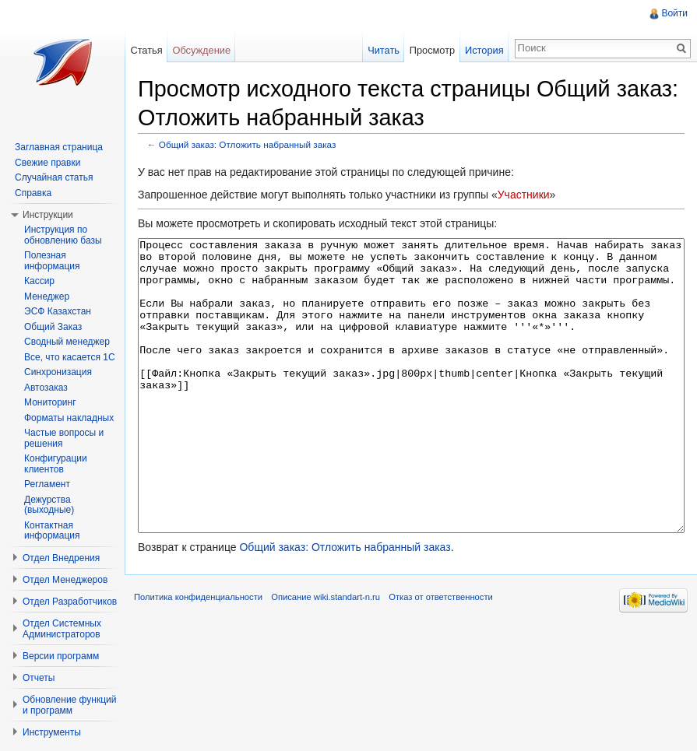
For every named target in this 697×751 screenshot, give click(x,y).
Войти (674, 13)
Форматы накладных (69, 417)
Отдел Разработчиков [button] (70, 601)
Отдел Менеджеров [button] (65, 579)
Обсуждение (201, 50)
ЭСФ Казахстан (57, 311)
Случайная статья (54, 177)
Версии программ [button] (61, 656)
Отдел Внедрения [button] (61, 558)
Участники (524, 194)
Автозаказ (46, 387)
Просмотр (432, 50)
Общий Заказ (53, 326)
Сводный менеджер (67, 341)
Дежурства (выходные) (49, 505)
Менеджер (46, 296)
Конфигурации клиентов (55, 464)
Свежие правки (47, 162)
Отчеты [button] (39, 677)
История (484, 50)
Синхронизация (58, 372)
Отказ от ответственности (441, 655)
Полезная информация (52, 261)
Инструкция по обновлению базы (63, 235)
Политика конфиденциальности (198, 655)
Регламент (47, 484)
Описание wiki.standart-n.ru (325, 655)
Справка (33, 193)
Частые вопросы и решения (64, 438)
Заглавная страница (59, 147)
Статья (146, 50)
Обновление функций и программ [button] (70, 705)
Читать (384, 50)
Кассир (39, 280)
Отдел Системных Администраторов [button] (62, 629)
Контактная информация (52, 531)
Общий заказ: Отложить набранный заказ (247, 144)
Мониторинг (50, 402)
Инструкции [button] (48, 214)
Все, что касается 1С (69, 357)
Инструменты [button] (52, 732)
